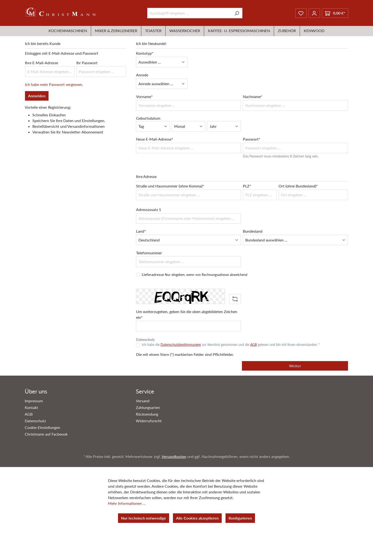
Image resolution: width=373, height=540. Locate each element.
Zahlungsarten (148, 407)
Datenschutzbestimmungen (181, 345)
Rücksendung (147, 414)
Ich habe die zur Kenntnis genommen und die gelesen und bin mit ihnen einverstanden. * (231, 345)
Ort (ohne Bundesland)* (298, 186)
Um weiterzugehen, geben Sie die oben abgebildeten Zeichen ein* (186, 314)
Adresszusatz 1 (148, 209)
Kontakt (31, 407)
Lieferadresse (194, 274)
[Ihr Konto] (314, 13)
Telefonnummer (149, 252)
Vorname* (144, 96)
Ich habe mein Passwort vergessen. (54, 84)
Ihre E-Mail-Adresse (41, 62)
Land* (141, 231)
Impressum (34, 400)
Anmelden (36, 95)
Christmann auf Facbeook (46, 434)
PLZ (247, 186)
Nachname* (252, 96)
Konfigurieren (240, 518)
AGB (253, 345)
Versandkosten (174, 456)
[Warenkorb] (335, 13)
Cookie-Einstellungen (42, 427)
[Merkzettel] (301, 13)
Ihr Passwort (87, 62)
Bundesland (252, 231)
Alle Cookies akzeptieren (197, 518)
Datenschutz (35, 420)
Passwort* (251, 139)
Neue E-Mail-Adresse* (154, 139)
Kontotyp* (144, 53)
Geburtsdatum (148, 118)
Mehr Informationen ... (127, 503)
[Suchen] (236, 13)
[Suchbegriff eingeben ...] (189, 13)
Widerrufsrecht (149, 420)
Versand (142, 400)
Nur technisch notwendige (143, 518)
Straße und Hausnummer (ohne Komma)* (170, 186)
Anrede (142, 75)
